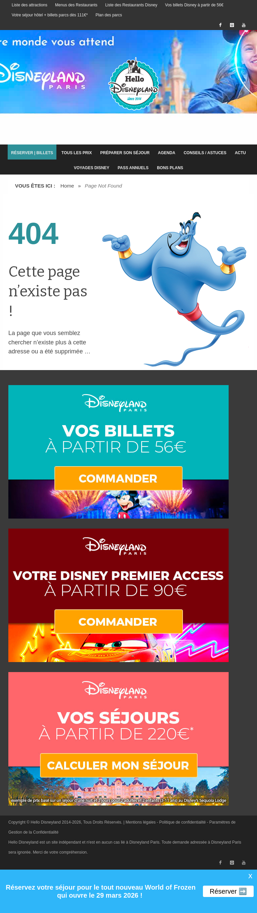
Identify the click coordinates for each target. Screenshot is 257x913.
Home (67, 186)
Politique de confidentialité (182, 822)
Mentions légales (140, 822)
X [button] (250, 876)
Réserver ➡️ (228, 891)
